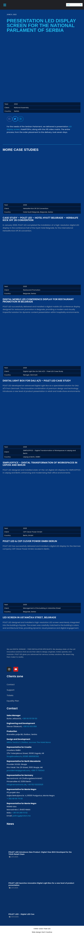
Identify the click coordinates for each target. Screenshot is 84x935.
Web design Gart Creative (42, 932)
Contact (11, 684)
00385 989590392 (31, 756)
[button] (9, 119)
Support (10, 690)
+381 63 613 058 (30, 726)
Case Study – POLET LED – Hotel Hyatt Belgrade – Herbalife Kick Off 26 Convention (40, 219)
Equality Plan (13, 701)
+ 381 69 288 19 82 (19, 812)
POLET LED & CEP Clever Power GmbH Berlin (30, 541)
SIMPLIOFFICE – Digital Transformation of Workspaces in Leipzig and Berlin (40, 464)
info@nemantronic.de (16, 784)
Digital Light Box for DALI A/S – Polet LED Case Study (37, 380)
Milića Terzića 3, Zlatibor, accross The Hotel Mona (29, 742)
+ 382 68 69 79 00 (15, 798)
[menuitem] (74, 4)
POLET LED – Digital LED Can (21, 914)
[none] (74, 4)
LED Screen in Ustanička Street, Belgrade (29, 617)
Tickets (10, 695)
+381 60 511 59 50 (29, 718)
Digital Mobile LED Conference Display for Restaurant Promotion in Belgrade (38, 300)
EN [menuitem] (68, 5)
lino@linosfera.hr (14, 756)
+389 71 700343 (37, 770)
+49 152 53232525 (35, 784)
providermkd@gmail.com (18, 770)
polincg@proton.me (21, 815)
